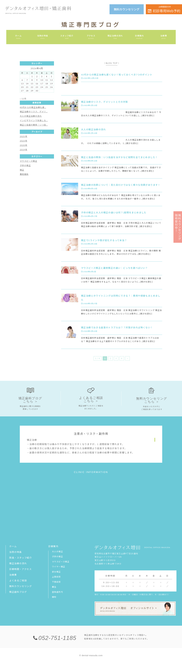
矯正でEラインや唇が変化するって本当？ (104, 240)
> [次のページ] (127, 358)
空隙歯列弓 (57, 592)
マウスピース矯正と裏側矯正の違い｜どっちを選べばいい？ (114, 268)
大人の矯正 (57, 552)
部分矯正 (56, 572)
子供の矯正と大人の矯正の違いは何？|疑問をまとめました (113, 212)
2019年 (23, 149)
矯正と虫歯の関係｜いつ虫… (34, 125)
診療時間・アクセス (20, 569)
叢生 (54, 587)
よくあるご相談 (18, 580)
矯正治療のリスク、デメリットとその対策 (104, 101)
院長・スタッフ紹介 (20, 558)
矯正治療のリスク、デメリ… (34, 111)
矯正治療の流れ (18, 563)
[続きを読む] (148, 115)
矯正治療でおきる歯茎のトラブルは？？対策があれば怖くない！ (117, 327)
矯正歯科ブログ (18, 592)
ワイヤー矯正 (58, 567)
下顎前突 (56, 582)
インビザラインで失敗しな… (34, 120)
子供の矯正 (25, 165)
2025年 (23, 136)
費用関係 (24, 174)
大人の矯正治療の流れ (93, 129)
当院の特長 (15, 552)
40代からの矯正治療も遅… (33, 107)
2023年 (23, 141)
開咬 (54, 597)
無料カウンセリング (126, 9)
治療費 (13, 575)
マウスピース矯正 (28, 161)
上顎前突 (56, 577)
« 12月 (23, 98)
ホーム (13, 546)
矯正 (22, 170)
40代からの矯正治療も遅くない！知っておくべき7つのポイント (116, 74)
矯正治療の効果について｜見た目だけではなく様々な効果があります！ (120, 184)
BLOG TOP (111, 63)
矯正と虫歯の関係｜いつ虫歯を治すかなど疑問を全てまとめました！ (119, 157)
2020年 (23, 145)
